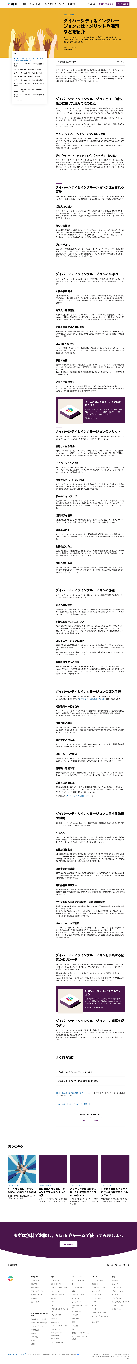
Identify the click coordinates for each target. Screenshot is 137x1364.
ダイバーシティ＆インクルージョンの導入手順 (28, 80)
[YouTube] (124, 1265)
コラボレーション (68, 15)
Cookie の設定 (46, 1354)
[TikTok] (128, 1265)
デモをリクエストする (106, 4)
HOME (58, 1093)
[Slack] (13, 4)
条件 (38, 1354)
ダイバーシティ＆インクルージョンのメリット (28, 73)
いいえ (96, 1120)
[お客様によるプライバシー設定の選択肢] (64, 1354)
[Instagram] (112, 1265)
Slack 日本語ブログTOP (70, 1093)
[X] (120, 1265)
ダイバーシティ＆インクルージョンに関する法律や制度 (29, 85)
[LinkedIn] (108, 1265)
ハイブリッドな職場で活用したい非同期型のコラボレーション (83, 1192)
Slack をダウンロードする (17, 1354)
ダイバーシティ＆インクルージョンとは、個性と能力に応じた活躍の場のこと (28, 59)
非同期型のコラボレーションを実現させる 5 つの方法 (52, 1192)
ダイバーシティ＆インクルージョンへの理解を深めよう (29, 96)
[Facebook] (116, 1265)
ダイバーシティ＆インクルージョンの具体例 (27, 69)
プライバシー (32, 1354)
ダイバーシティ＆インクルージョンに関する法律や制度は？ (79, 1081)
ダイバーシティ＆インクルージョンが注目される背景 (29, 65)
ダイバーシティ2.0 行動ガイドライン (92, 699)
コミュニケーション (65, 1104)
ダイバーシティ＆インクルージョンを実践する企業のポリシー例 (29, 90)
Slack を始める (123, 4)
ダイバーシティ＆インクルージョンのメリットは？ (76, 1072)
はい (84, 1120)
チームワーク (78, 1104)
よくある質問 (18, 100)
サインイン (92, 4)
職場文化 (87, 1104)
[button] (13, 1265)
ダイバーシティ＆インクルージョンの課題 (27, 76)
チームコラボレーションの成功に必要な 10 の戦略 (22, 1191)
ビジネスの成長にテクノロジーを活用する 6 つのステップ (114, 1192)
